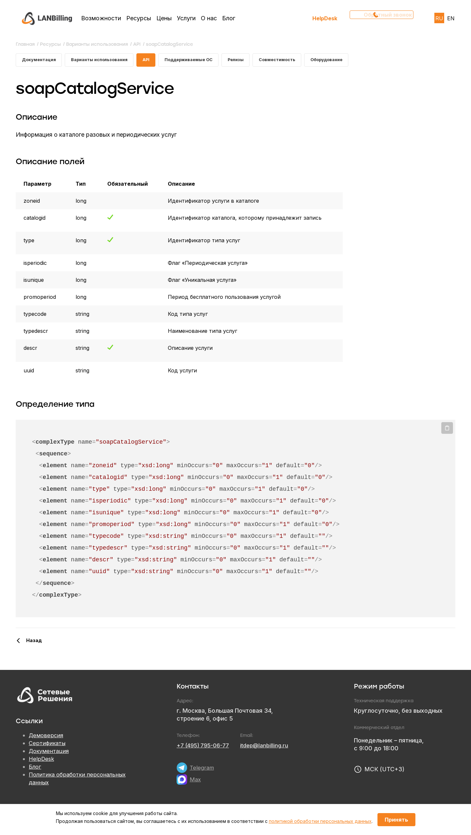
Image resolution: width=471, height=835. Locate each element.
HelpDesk (324, 18)
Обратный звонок (384, 18)
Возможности (101, 18)
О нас (209, 18)
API (157, 61)
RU (439, 18)
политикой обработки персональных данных (320, 821)
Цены (164, 18)
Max (195, 781)
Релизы (254, 61)
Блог (228, 18)
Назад (34, 642)
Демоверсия (47, 737)
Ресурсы (138, 18)
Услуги (186, 18)
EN (451, 18)
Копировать (447, 430)
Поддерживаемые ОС (203, 61)
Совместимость (299, 61)
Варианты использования (106, 61)
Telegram (202, 769)
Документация (40, 61)
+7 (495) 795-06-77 (205, 747)
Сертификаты (48, 745)
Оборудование (353, 61)
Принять (396, 819)
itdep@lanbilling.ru (270, 747)
